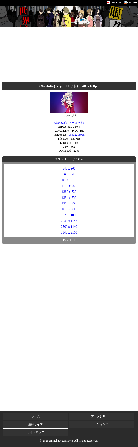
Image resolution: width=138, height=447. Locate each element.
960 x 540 (69, 174)
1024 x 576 (69, 180)
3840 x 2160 (69, 232)
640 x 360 (69, 168)
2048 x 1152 (69, 221)
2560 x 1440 (69, 227)
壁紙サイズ (35, 424)
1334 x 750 (69, 197)
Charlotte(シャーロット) (69, 122)
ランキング (101, 424)
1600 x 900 (69, 209)
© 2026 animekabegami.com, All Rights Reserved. (69, 440)
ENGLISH (130, 2)
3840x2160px (76, 134)
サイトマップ (35, 432)
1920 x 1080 (69, 215)
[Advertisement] (69, 53)
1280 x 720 (69, 191)
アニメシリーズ (101, 416)
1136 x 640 (69, 186)
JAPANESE (114, 2)
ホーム (35, 416)
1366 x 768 (69, 203)
